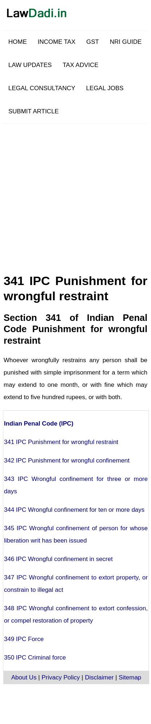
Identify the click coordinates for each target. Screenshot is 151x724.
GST (92, 41)
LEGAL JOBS (104, 88)
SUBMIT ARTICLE (33, 111)
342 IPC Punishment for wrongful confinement (67, 460)
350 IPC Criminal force (35, 657)
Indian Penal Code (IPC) (39, 423)
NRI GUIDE (126, 41)
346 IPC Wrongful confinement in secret (58, 559)
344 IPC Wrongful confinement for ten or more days (74, 509)
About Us (24, 677)
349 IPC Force (24, 639)
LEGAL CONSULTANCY (41, 88)
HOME (17, 41)
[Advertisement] (77, 192)
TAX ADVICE (80, 65)
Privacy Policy (61, 677)
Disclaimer (99, 677)
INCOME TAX (56, 41)
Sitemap (130, 677)
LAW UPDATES (30, 65)
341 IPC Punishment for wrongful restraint (61, 442)
